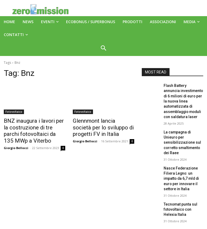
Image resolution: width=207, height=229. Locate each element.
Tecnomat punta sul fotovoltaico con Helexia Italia (182, 183)
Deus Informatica (144, 224)
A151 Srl (136, 212)
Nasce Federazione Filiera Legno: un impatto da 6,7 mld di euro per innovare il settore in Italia (183, 157)
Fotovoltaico (13, 112)
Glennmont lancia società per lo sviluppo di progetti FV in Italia (102, 126)
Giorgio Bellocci (16, 145)
